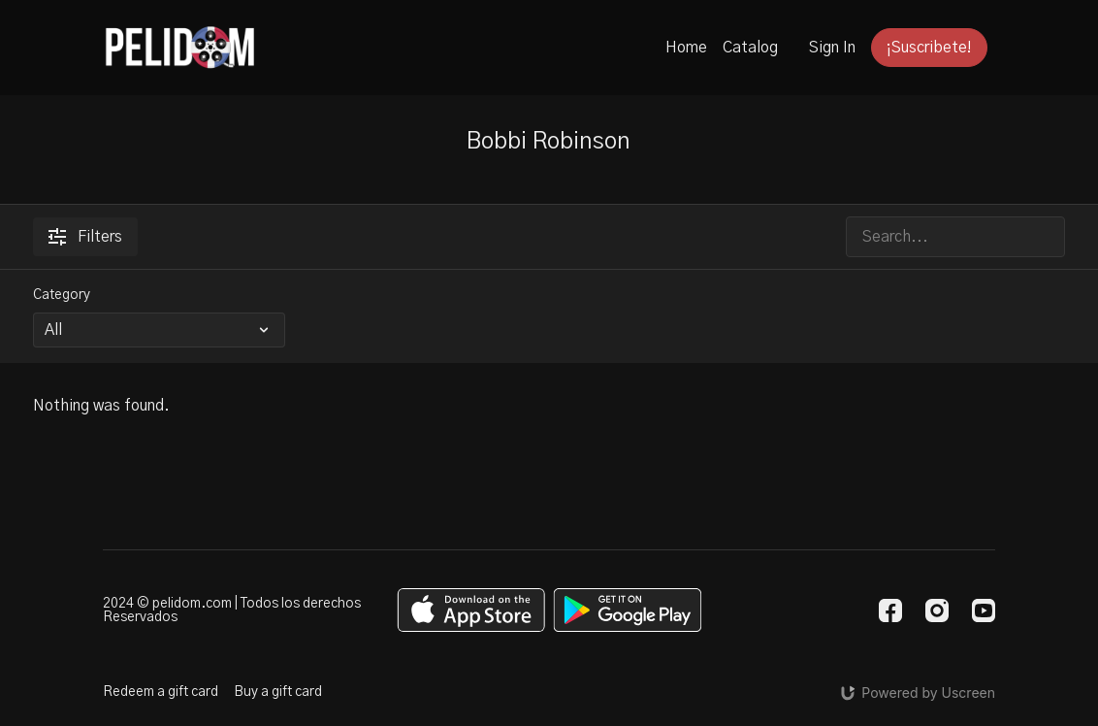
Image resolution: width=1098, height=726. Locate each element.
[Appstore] (471, 610)
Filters (85, 237)
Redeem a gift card (160, 692)
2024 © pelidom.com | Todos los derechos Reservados (232, 610)
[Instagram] (937, 610)
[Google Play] (627, 610)
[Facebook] (890, 610)
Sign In (832, 47)
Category (61, 295)
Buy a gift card (278, 692)
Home (686, 47)
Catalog (750, 47)
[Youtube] (983, 610)
